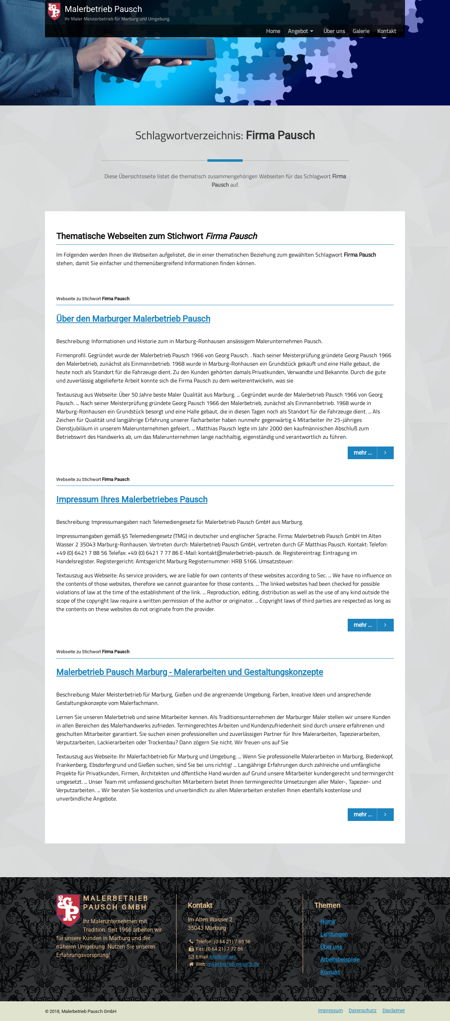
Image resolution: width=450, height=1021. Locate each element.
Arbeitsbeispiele (339, 959)
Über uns (334, 31)
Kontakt (386, 31)
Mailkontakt (223, 957)
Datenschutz (363, 1011)
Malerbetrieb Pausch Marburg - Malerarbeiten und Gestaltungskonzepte (189, 672)
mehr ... (373, 453)
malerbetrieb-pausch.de (233, 964)
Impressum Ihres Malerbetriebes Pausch (131, 500)
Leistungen (334, 934)
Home (273, 31)
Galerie (361, 31)
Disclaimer (393, 1011)
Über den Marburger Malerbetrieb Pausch (133, 319)
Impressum (330, 1011)
